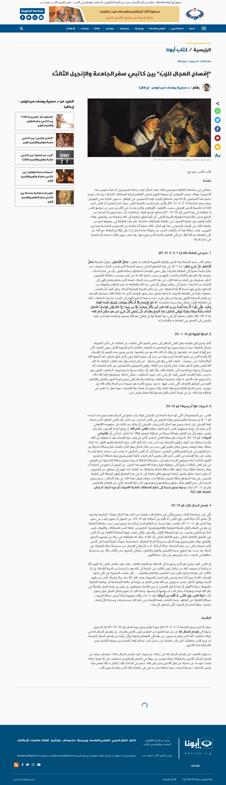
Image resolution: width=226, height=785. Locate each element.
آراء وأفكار (71, 28)
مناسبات (85, 28)
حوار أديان (110, 28)
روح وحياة (139, 28)
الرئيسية (202, 49)
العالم (192, 28)
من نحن (195, 765)
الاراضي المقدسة (157, 28)
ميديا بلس (18, 779)
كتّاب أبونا (177, 49)
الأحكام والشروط (169, 779)
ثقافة (97, 28)
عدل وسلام (124, 28)
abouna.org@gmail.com (64, 755)
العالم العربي (177, 28)
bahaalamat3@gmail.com (28, 755)
